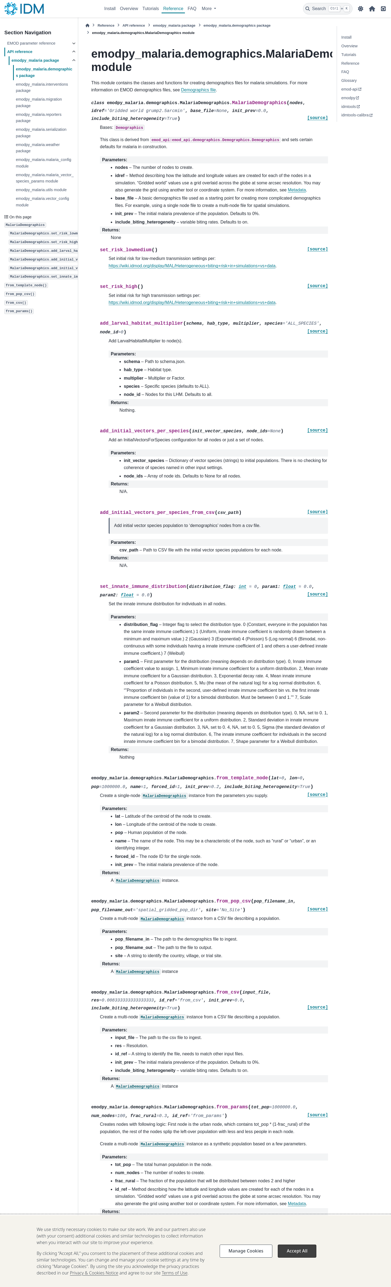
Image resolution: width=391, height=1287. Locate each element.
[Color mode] (360, 8)
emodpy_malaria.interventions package (42, 87)
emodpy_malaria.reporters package (38, 117)
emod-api (349, 89)
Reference (173, 8)
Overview (129, 8)
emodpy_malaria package (35, 60)
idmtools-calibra (355, 115)
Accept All (297, 1271)
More (207, 8)
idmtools (348, 106)
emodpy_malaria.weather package (38, 147)
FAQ (192, 8)
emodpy (348, 98)
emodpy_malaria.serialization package (41, 132)
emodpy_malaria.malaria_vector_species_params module (45, 178)
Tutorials (150, 8)
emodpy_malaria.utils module (41, 190)
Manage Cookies (246, 1271)
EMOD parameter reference (31, 43)
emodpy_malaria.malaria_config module (43, 162)
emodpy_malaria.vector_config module (42, 201)
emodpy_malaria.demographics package (44, 72)
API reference (19, 51)
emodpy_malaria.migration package (39, 102)
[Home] (87, 25)
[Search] (327, 8)
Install (110, 8)
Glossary (349, 80)
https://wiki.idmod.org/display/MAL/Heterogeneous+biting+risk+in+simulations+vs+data (192, 265)
